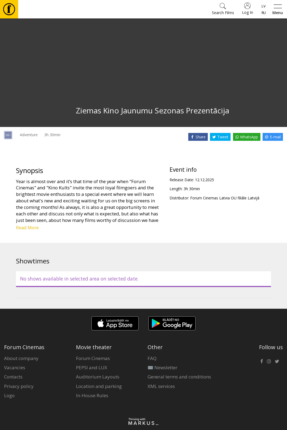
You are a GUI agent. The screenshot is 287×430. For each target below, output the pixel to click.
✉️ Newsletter (162, 367)
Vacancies (14, 367)
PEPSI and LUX (91, 367)
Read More (27, 227)
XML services (161, 386)
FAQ (152, 358)
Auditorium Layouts (97, 377)
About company (21, 358)
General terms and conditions (179, 377)
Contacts (13, 377)
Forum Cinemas (93, 358)
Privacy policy (19, 386)
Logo (9, 395)
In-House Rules (92, 395)
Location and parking (99, 386)
